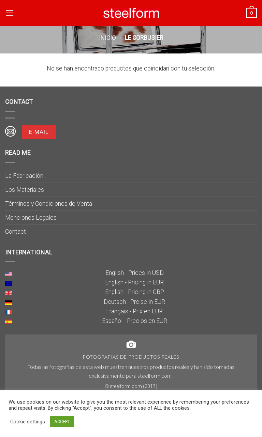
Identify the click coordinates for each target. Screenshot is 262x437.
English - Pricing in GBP (134, 291)
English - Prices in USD (134, 272)
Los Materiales (24, 189)
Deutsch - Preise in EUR (134, 301)
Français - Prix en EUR (134, 311)
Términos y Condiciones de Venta (48, 203)
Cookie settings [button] (27, 422)
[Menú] (9, 13)
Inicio (107, 37)
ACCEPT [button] (62, 421)
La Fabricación (24, 175)
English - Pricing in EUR (134, 282)
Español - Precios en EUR (134, 320)
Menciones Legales (31, 217)
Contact (15, 231)
